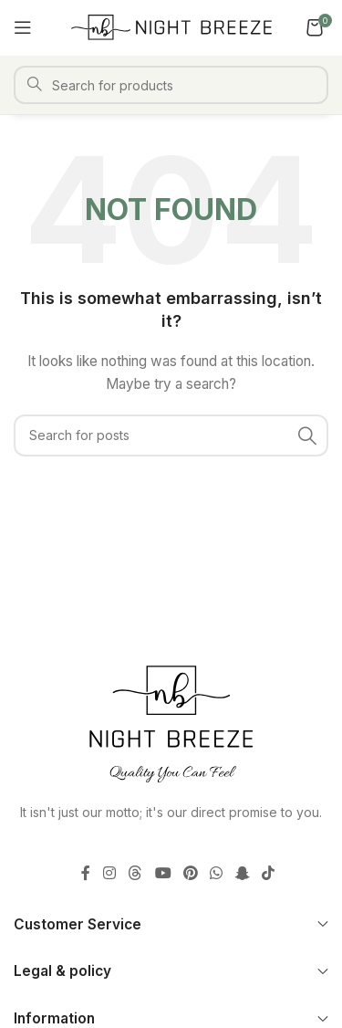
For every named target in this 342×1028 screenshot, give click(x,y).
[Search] (171, 85)
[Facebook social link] (86, 872)
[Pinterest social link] (190, 872)
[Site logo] (171, 26)
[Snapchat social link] (242, 872)
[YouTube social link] (163, 872)
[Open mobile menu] (23, 27)
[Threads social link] (135, 872)
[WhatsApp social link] (216, 872)
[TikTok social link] (267, 872)
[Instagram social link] (109, 872)
